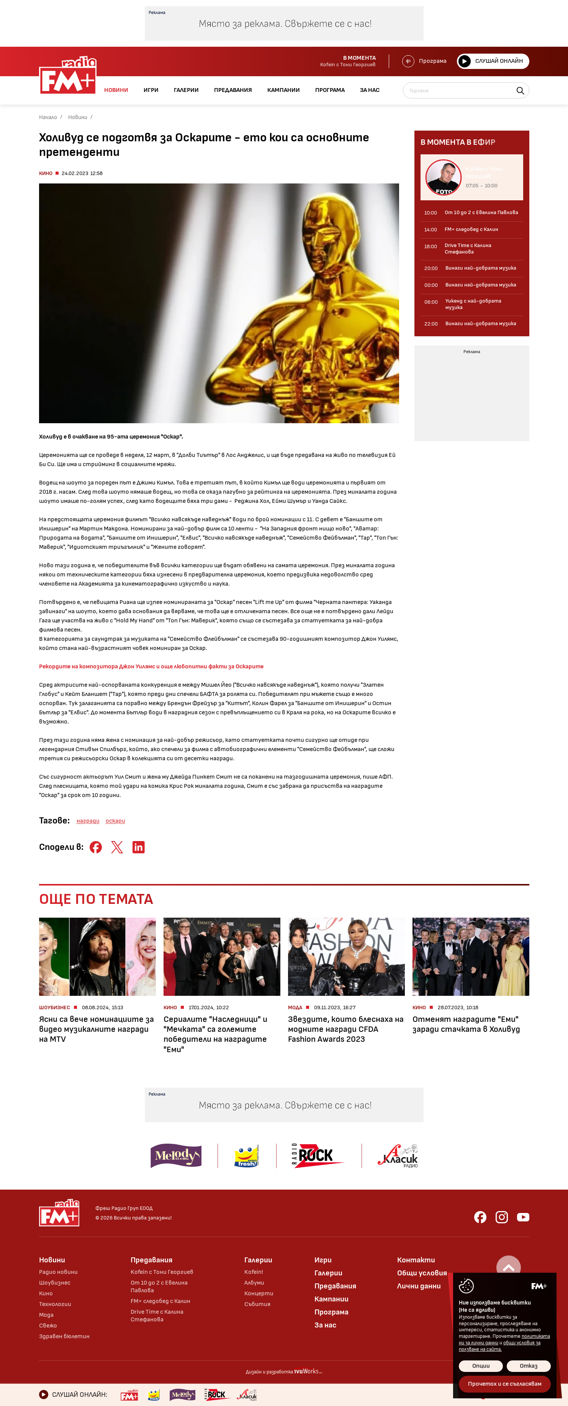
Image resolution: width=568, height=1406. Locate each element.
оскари (115, 821)
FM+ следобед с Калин (160, 1301)
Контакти (416, 1260)
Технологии (55, 1304)
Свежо (48, 1325)
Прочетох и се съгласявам (505, 1384)
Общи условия (422, 1273)
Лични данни (419, 1286)
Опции (481, 1366)
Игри (323, 1260)
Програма (424, 61)
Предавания (151, 1260)
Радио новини (58, 1272)
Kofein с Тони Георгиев (162, 1272)
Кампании (331, 1299)
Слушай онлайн (490, 61)
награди (88, 821)
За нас (325, 1325)
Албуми (254, 1283)
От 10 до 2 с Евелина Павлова (159, 1286)
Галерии (258, 1260)
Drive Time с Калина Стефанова (157, 1315)
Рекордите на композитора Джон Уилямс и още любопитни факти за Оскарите (151, 666)
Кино (45, 173)
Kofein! (253, 1272)
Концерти (258, 1293)
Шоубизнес (54, 1283)
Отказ (529, 1366)
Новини (77, 117)
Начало (48, 117)
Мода (46, 1315)
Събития (257, 1304)
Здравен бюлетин (64, 1336)
